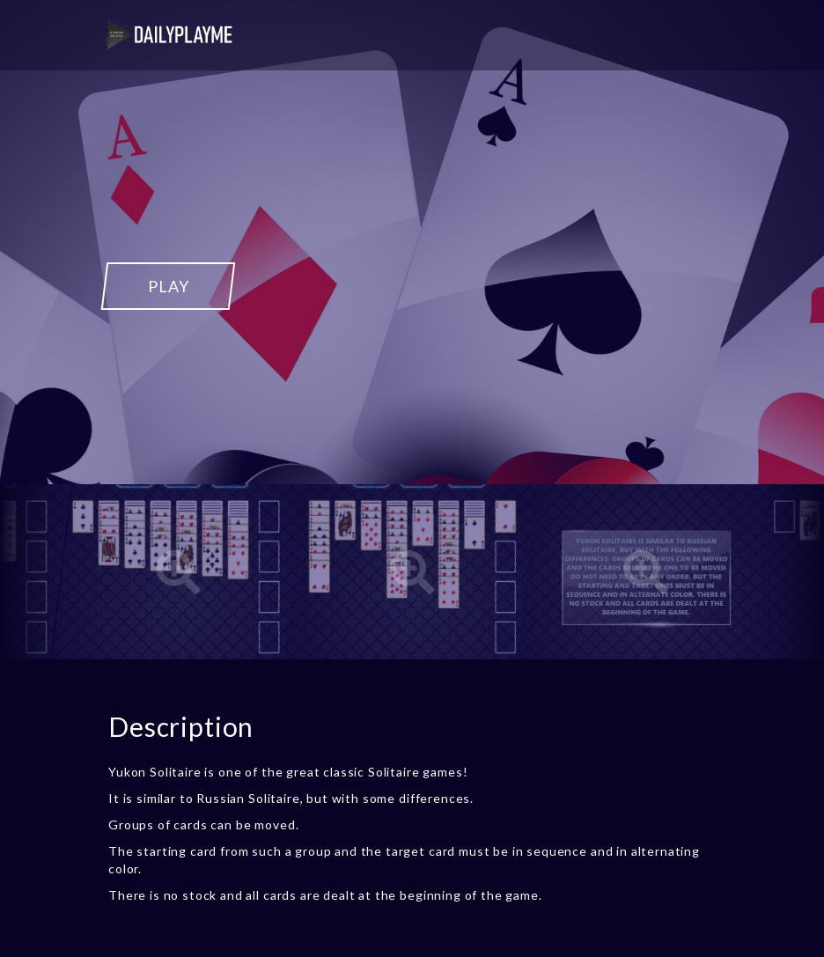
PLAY (168, 286)
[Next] (793, 571)
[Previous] (31, 571)
